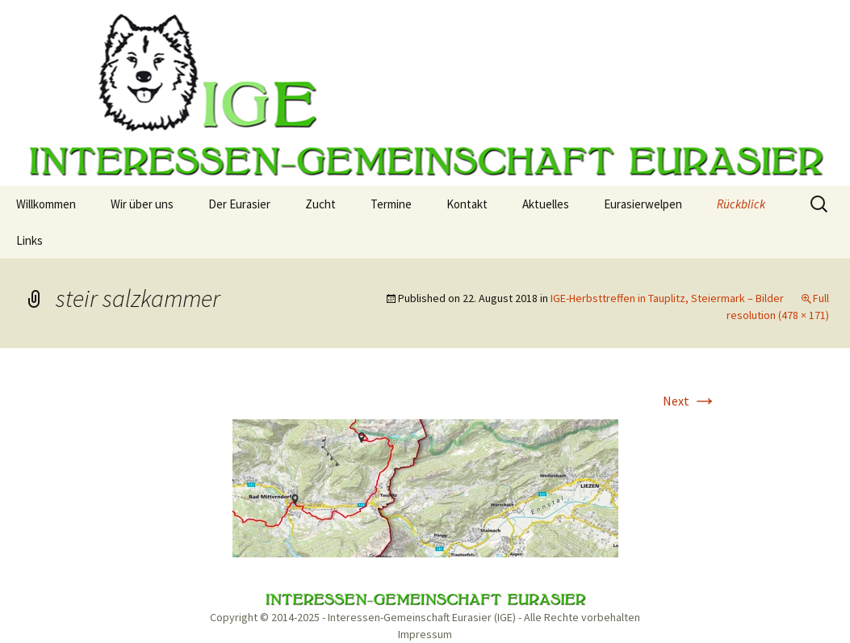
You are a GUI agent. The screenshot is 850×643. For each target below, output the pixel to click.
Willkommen (46, 204)
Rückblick (741, 204)
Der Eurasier (239, 204)
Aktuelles (545, 204)
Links (29, 240)
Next (690, 401)
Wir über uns (142, 204)
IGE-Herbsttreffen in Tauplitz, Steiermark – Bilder (667, 298)
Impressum (425, 634)
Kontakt (467, 204)
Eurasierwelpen (643, 204)
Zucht (320, 204)
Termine (391, 204)
